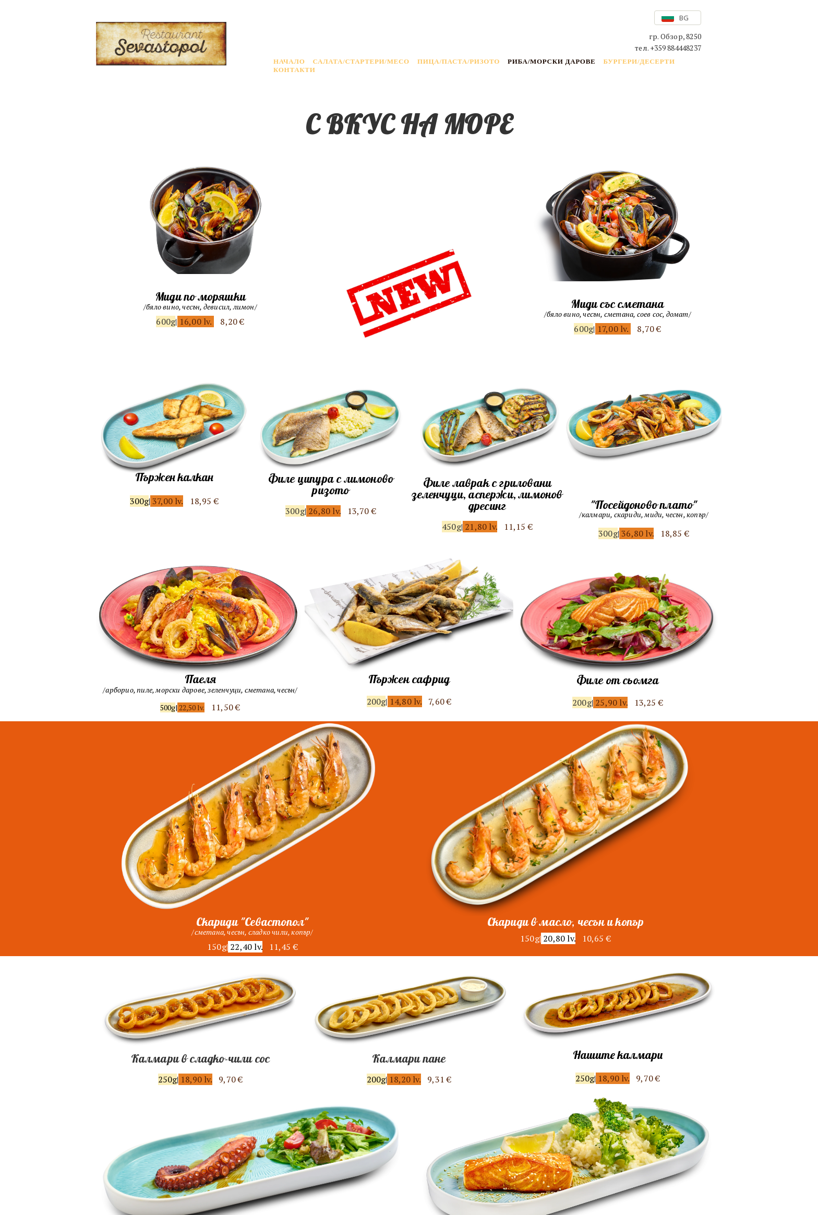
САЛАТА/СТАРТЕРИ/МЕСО (360, 61)
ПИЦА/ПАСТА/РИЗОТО (458, 61)
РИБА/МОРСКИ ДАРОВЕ (551, 61)
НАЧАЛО (289, 61)
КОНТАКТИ (294, 70)
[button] (677, 17)
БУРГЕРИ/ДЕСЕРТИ (639, 61)
